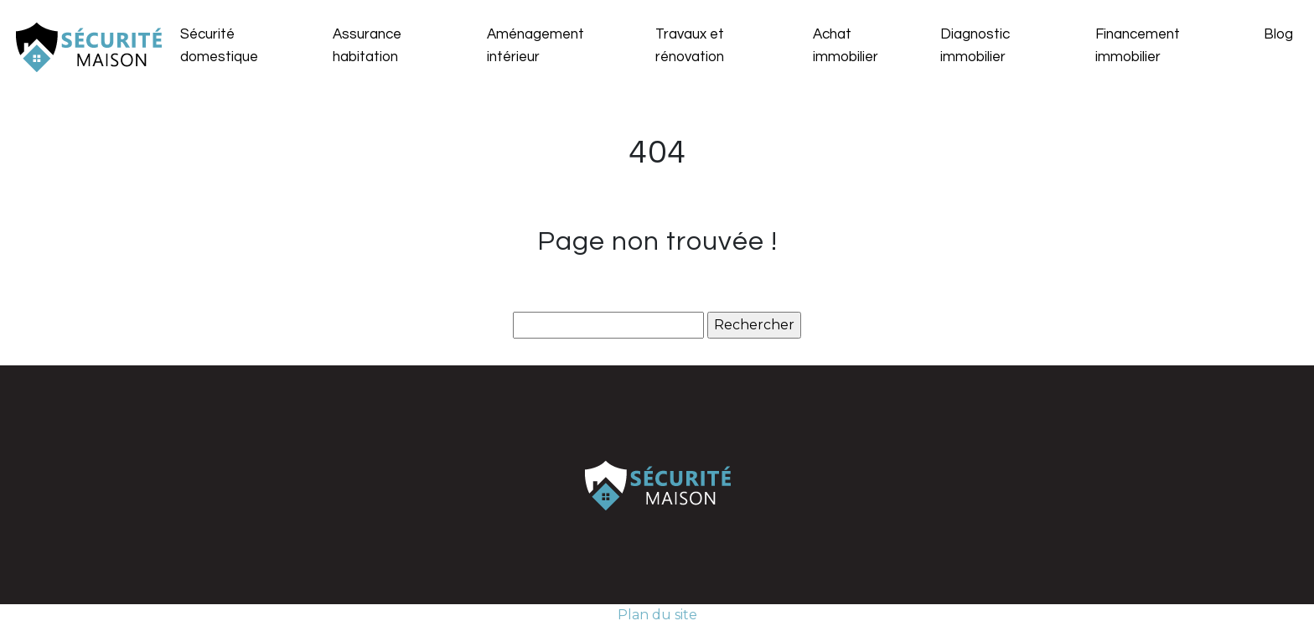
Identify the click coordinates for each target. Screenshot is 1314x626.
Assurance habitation (367, 46)
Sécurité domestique (219, 46)
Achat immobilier (845, 46)
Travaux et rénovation (689, 46)
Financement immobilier (1137, 46)
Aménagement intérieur (535, 46)
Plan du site (657, 615)
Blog (1278, 34)
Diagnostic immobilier (975, 46)
